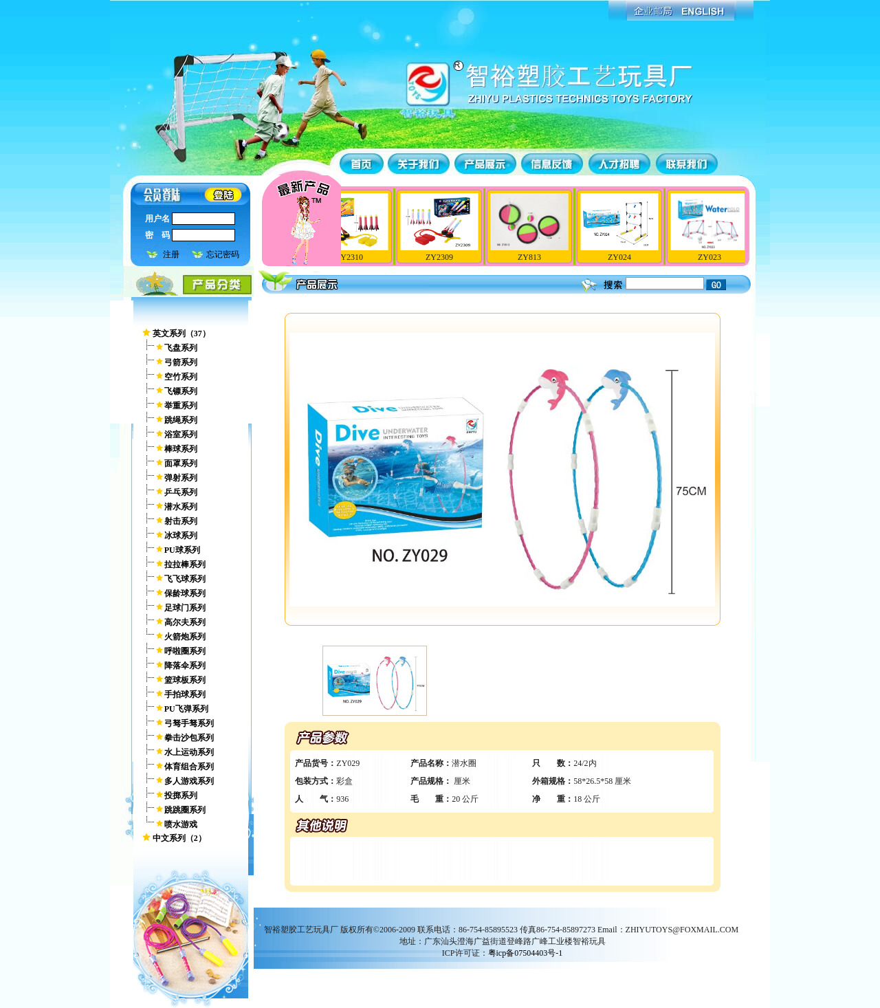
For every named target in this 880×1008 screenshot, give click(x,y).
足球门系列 (185, 608)
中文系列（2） (179, 838)
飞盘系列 (180, 348)
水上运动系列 (189, 752)
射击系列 (180, 521)
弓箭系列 (180, 362)
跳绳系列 (180, 420)
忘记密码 (222, 254)
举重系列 (180, 405)
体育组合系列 (189, 766)
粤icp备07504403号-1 (525, 953)
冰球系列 (180, 535)
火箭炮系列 (185, 637)
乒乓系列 (180, 492)
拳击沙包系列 (189, 738)
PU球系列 (182, 550)
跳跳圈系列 (185, 810)
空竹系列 (180, 377)
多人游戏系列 (189, 781)
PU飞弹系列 (186, 709)
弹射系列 (180, 478)
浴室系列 (180, 434)
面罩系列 (180, 463)
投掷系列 (180, 795)
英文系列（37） (181, 333)
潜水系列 (180, 507)
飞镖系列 (180, 391)
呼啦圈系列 (185, 651)
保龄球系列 (185, 593)
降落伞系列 (185, 665)
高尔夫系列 (185, 622)
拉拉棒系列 (185, 564)
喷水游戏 (180, 824)
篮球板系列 (185, 680)
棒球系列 (180, 449)
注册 (171, 254)
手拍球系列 (185, 694)
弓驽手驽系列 (189, 723)
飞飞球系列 (185, 579)
